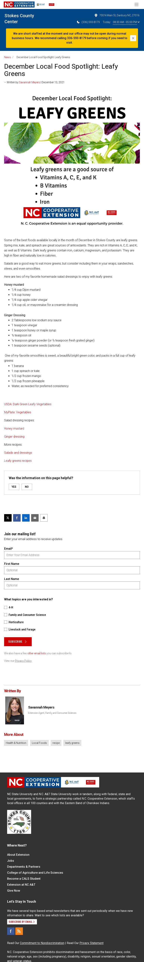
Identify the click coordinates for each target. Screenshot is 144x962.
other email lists (36, 653)
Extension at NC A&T (21, 884)
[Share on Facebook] (17, 518)
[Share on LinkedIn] (26, 518)
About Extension (18, 854)
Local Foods (39, 742)
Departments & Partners (23, 866)
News (7, 57)
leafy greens (72, 742)
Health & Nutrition (16, 742)
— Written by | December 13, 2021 (34, 82)
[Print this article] (44, 518)
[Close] (133, 38)
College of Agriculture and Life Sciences (35, 872)
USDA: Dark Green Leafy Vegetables (27, 404)
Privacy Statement (92, 943)
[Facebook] (11, 931)
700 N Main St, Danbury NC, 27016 (117, 15)
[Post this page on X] (8, 518)
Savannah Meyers (29, 82)
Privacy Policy (23, 660)
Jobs (10, 860)
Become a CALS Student (23, 878)
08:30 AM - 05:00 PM (126, 22)
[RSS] (19, 931)
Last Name (11, 579)
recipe (56, 742)
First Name (11, 564)
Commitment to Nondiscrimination (42, 943)
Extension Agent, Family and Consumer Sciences (52, 713)
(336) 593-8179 (88, 22)
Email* (8, 548)
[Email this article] (35, 518)
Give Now (13, 890)
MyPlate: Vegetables (17, 412)
